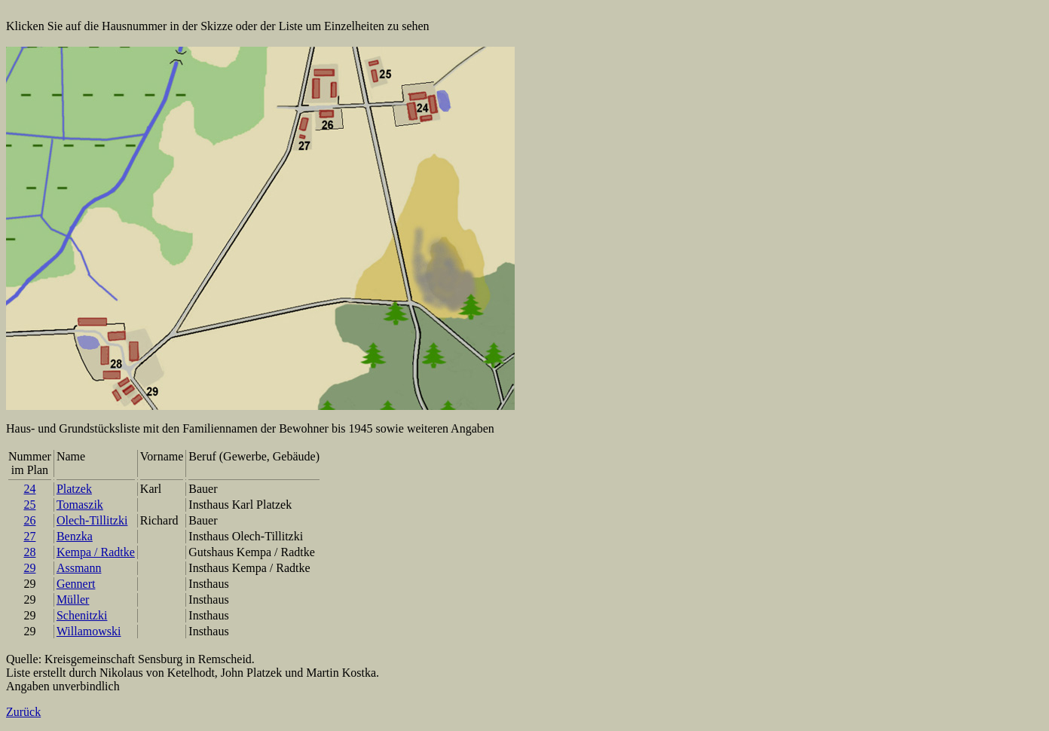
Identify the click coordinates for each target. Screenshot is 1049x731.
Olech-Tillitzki (92, 520)
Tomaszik (80, 504)
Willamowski (89, 631)
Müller (73, 599)
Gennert (76, 583)
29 (29, 567)
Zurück (23, 711)
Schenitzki (82, 615)
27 (29, 536)
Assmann (79, 567)
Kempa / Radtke (96, 552)
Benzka (75, 536)
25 (29, 504)
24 (29, 488)
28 (29, 552)
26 (29, 520)
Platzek (74, 488)
